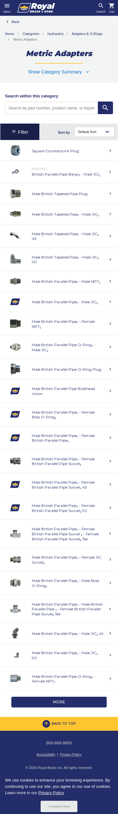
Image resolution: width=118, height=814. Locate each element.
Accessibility (46, 754)
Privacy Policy (70, 754)
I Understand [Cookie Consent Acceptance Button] (59, 806)
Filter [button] (19, 132)
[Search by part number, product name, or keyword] (51, 108)
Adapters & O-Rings (87, 34)
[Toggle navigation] (7, 8)
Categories (30, 34)
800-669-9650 (59, 743)
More (59, 702)
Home (9, 34)
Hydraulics (56, 34)
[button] (59, 71)
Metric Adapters (25, 39)
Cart (111, 11)
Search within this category (31, 96)
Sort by (64, 132)
